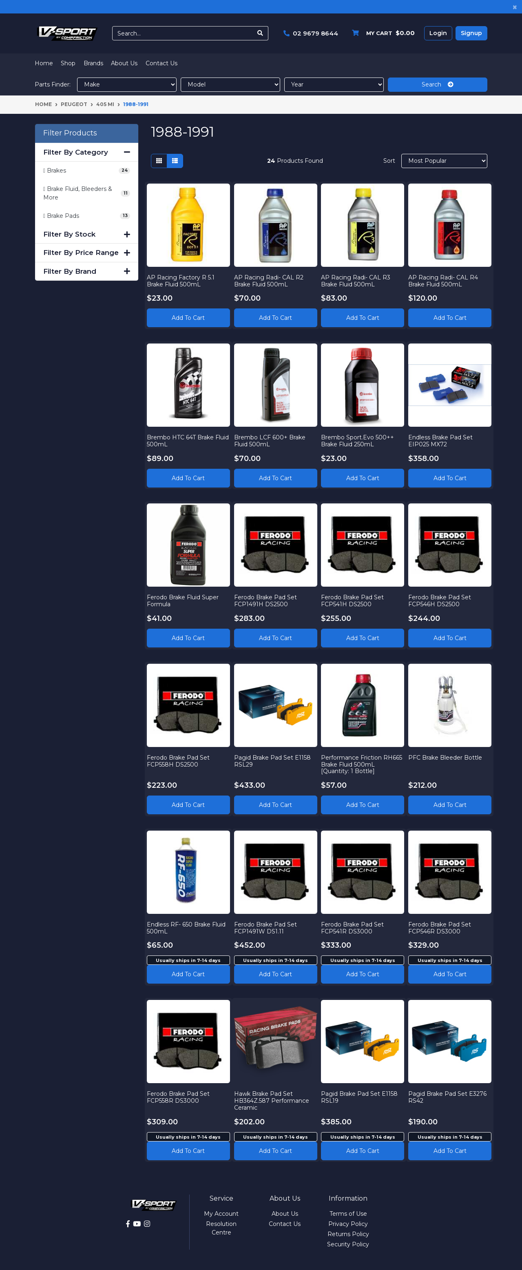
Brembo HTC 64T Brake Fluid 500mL (182, 438)
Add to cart (188, 971)
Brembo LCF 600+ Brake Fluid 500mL (272, 438)
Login (438, 33)
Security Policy (348, 1244)
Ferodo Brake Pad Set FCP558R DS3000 (180, 1095)
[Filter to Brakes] (86, 171)
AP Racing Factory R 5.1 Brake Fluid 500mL (183, 278)
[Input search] (182, 33)
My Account (221, 1213)
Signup (471, 33)
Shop (68, 63)
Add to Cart (188, 315)
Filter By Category (86, 152)
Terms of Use (348, 1213)
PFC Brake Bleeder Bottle (447, 755)
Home (44, 63)
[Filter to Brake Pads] (86, 216)
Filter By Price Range (86, 252)
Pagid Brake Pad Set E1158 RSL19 (362, 1095)
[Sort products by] (444, 161)
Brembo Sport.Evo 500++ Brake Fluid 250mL (360, 438)
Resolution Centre (221, 1228)
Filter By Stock (86, 234)
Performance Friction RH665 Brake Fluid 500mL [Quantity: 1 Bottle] (361, 762)
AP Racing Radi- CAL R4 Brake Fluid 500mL (445, 278)
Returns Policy (348, 1234)
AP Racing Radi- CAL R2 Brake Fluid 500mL (271, 278)
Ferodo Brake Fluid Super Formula (185, 598)
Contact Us (161, 63)
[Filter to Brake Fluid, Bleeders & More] (86, 193)
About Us (124, 63)
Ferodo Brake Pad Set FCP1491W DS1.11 (268, 925)
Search (437, 84)
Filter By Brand (86, 271)
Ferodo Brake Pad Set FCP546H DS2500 (442, 598)
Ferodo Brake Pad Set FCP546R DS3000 (442, 925)
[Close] (515, 6)
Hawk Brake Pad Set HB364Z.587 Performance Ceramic (274, 1098)
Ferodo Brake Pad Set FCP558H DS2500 (180, 758)
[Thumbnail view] (159, 161)
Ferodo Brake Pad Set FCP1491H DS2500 (268, 598)
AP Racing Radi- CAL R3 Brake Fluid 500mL (358, 278)
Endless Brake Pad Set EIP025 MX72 (443, 438)
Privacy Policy (348, 1224)
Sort (389, 160)
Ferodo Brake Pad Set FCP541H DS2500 (355, 598)
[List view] (175, 161)
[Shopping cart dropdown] (381, 33)
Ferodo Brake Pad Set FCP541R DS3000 (355, 925)
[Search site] (260, 33)
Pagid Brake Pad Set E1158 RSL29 (275, 758)
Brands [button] (93, 63)
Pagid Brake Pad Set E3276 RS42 (440, 1095)
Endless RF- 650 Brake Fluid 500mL (181, 925)
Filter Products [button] (70, 133)
